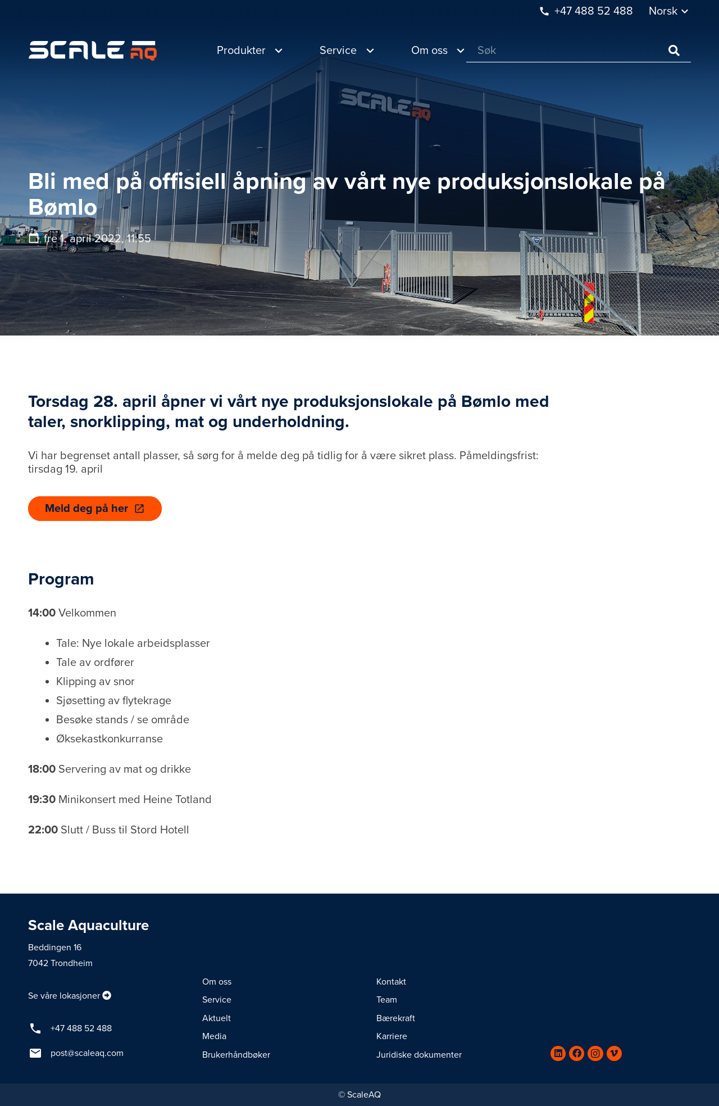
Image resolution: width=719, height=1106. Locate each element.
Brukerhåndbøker (236, 1054)
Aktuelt (216, 1018)
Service (216, 999)
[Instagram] (595, 1053)
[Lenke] (92, 51)
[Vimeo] (614, 1053)
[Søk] (578, 50)
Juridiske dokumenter (419, 1054)
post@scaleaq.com (87, 1053)
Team (386, 999)
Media (214, 1036)
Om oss (216, 981)
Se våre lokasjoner (64, 995)
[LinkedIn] (558, 1053)
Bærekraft (395, 1018)
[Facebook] (576, 1053)
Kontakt (391, 981)
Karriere (391, 1036)
